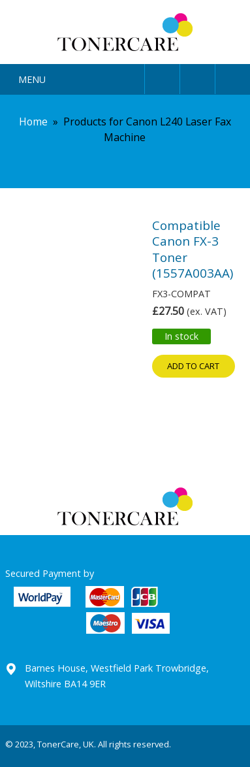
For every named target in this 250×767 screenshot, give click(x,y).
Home (33, 121)
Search (197, 77)
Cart (232, 77)
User (162, 77)
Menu (32, 79)
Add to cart (193, 366)
